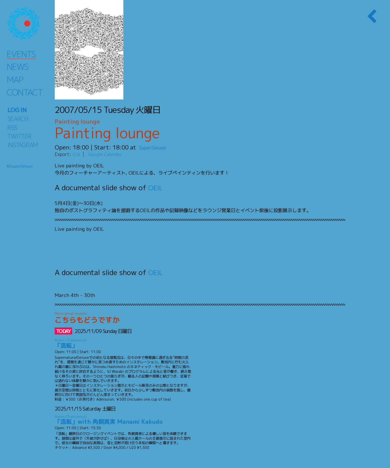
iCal (76, 154)
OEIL (156, 187)
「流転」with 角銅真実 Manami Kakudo (123, 419)
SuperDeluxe (156, 147)
